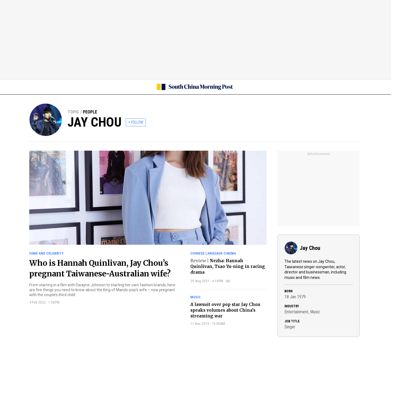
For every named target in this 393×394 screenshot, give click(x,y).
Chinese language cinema (213, 253)
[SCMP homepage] (194, 87)
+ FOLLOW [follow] (135, 122)
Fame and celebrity (46, 253)
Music (195, 297)
